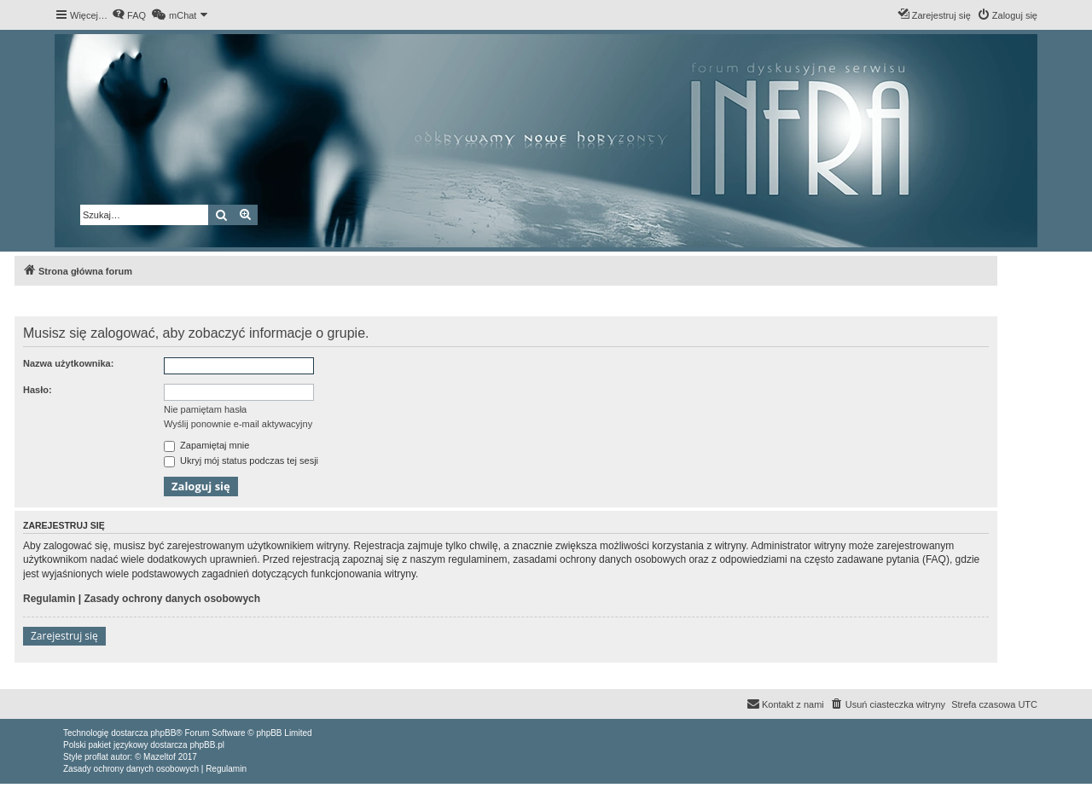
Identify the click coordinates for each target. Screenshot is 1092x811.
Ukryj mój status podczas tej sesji (241, 460)
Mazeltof (159, 757)
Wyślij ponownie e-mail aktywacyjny (238, 424)
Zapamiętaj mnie (206, 445)
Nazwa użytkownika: (68, 363)
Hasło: (37, 390)
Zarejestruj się (64, 636)
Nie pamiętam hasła (205, 409)
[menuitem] (129, 15)
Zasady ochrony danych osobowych (172, 599)
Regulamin (49, 599)
